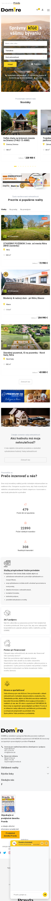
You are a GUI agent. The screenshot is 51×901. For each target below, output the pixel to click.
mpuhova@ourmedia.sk (12, 762)
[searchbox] (25, 43)
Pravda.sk (43, 706)
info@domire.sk (9, 752)
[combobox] (25, 43)
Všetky (3, 209)
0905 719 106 (9, 760)
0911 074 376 (9, 750)
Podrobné (36, 64)
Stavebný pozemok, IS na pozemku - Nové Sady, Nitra (24, 354)
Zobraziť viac (25, 382)
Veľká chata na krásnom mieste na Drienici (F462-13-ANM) (24, 139)
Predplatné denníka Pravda (10, 834)
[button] (15, 166)
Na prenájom (25, 209)
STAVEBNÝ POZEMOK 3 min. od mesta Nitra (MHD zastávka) (25, 244)
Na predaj (13, 209)
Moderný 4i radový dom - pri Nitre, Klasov (23, 298)
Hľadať (10, 64)
